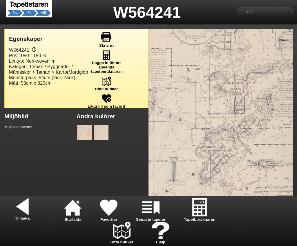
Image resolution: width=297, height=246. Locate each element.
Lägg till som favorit (106, 104)
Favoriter (108, 217)
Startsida (73, 217)
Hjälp (160, 240)
